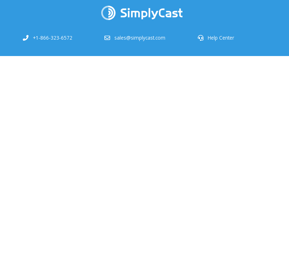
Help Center (221, 37)
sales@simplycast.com (139, 37)
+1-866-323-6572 (52, 37)
